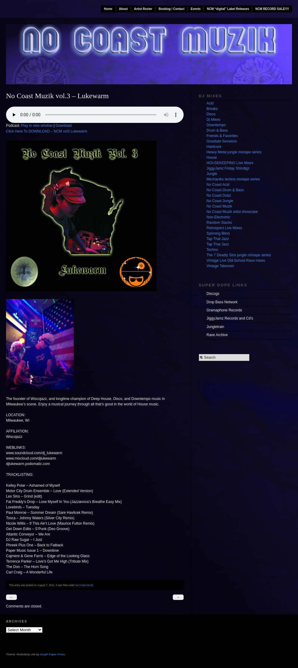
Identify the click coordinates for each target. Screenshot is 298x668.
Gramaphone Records (224, 310)
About (123, 9)
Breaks (212, 109)
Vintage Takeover (220, 266)
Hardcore (213, 147)
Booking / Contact (172, 9)
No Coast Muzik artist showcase (232, 212)
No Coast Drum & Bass (225, 190)
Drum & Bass (217, 130)
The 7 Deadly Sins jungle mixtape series (238, 255)
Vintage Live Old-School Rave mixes (235, 260)
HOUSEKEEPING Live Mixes (229, 163)
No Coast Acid (217, 185)
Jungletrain (215, 327)
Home (108, 9)
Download (64, 125)
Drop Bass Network (221, 302)
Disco (211, 114)
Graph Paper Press (52, 654)
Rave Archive (217, 335)
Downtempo (216, 125)
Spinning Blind (218, 233)
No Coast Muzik (84, 585)
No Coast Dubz (218, 195)
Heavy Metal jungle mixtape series (234, 152)
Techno (212, 250)
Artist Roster (143, 9)
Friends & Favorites (222, 136)
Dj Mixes (213, 119)
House (211, 157)
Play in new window (37, 125)
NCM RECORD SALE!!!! (272, 9)
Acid (209, 103)
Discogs (212, 294)
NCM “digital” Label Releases (228, 9)
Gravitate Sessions (221, 141)
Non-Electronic (218, 217)
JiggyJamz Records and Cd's (229, 318)
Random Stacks (219, 222)
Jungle (211, 174)
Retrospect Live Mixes (224, 228)
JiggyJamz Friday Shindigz (228, 168)
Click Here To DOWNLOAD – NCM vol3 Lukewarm (46, 131)
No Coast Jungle (219, 201)
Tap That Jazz (217, 239)
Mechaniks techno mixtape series (233, 179)
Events (196, 9)
